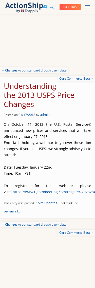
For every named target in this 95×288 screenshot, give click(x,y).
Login (49, 7)
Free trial (70, 7)
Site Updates (47, 203)
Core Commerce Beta (76, 78)
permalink (11, 211)
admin (45, 114)
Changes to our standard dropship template (34, 70)
